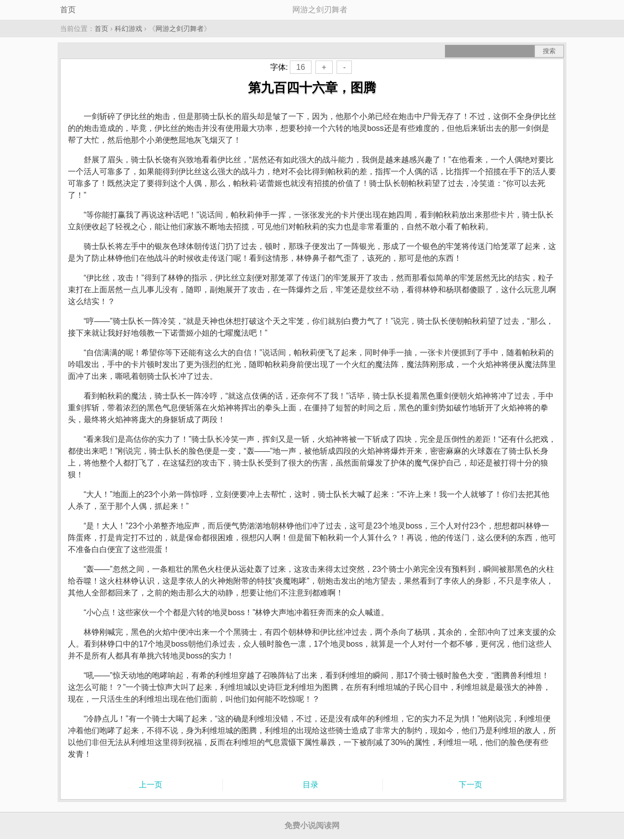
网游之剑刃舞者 (180, 28)
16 (300, 67)
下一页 (470, 784)
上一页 (150, 784)
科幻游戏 (128, 28)
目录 (310, 784)
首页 (68, 9)
